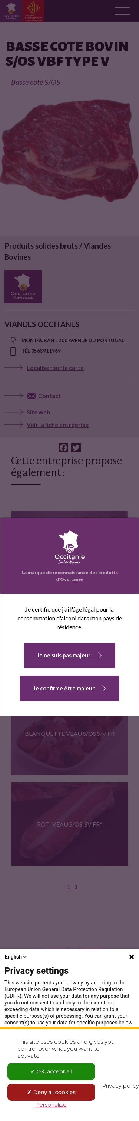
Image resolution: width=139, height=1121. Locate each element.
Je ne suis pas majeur (63, 655)
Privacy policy (120, 1085)
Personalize (51, 1104)
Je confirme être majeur (64, 688)
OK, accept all (51, 1071)
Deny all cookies (51, 1092)
